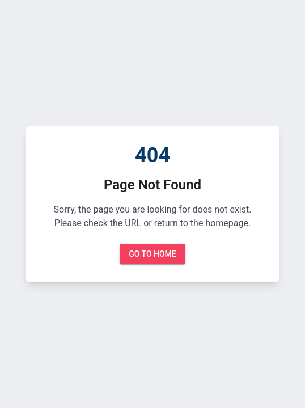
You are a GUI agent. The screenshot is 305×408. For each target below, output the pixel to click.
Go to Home (152, 254)
